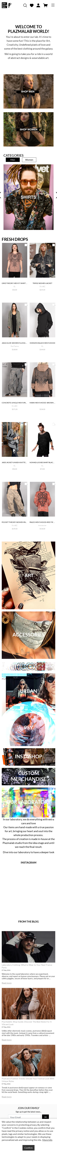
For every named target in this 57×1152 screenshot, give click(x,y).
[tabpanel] (28, 197)
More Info (47, 1139)
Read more (6, 983)
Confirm (28, 1147)
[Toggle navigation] (53, 5)
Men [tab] (12, 159)
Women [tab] (29, 159)
